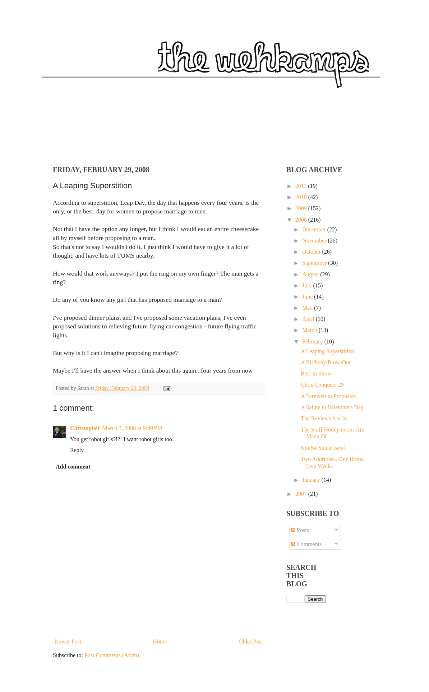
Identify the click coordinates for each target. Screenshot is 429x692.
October (312, 252)
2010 (301, 197)
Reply (77, 450)
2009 (301, 208)
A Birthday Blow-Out (326, 362)
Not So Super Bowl (323, 448)
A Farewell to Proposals (328, 396)
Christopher (85, 428)
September (315, 263)
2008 (301, 220)
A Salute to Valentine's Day (332, 407)
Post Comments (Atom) (111, 655)
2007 (301, 494)
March (310, 330)
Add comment (73, 466)
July (307, 285)
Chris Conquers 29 (322, 385)
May (308, 308)
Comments (306, 544)
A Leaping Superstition (327, 351)
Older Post (251, 641)
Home (160, 641)
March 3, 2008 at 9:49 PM (132, 428)
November (315, 240)
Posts (300, 530)
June (308, 297)
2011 (301, 186)
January (312, 480)
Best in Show (316, 373)
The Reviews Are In (324, 418)
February (313, 341)
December (314, 229)
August (311, 274)
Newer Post (68, 641)
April (309, 319)
